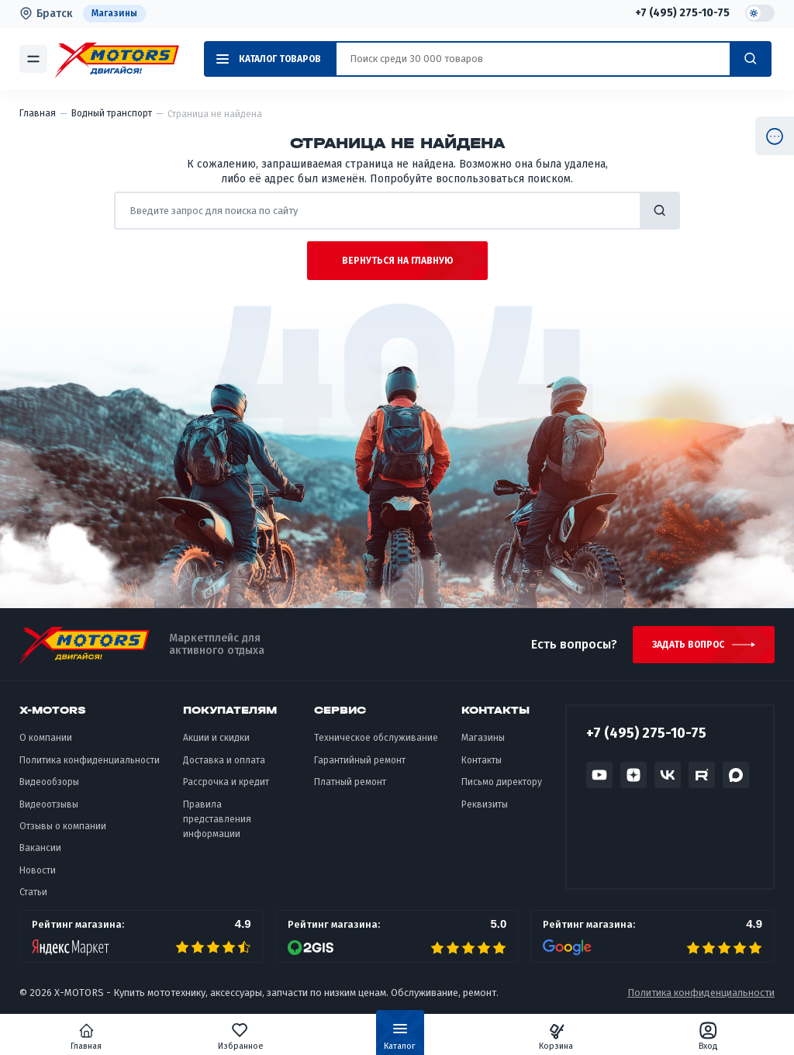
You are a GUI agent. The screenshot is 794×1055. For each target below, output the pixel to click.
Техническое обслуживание (376, 737)
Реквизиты (484, 804)
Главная (86, 1036)
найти (660, 211)
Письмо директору (501, 782)
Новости (37, 870)
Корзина (556, 1036)
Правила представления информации (217, 819)
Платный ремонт (350, 782)
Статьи (33, 892)
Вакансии (40, 847)
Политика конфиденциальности (89, 760)
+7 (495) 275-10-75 (682, 13)
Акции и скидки (216, 737)
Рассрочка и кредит (226, 782)
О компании (45, 737)
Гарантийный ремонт (360, 760)
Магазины (114, 13)
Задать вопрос (688, 644)
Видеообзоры (49, 782)
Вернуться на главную (397, 260)
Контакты (481, 760)
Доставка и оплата (224, 760)
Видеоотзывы (48, 804)
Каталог (400, 1039)
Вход (708, 1036)
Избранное (241, 1036)
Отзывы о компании (62, 826)
